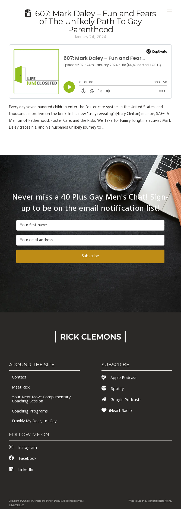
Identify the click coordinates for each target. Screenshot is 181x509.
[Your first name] (90, 225)
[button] (170, 11)
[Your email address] (90, 240)
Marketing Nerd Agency (160, 501)
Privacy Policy (16, 505)
